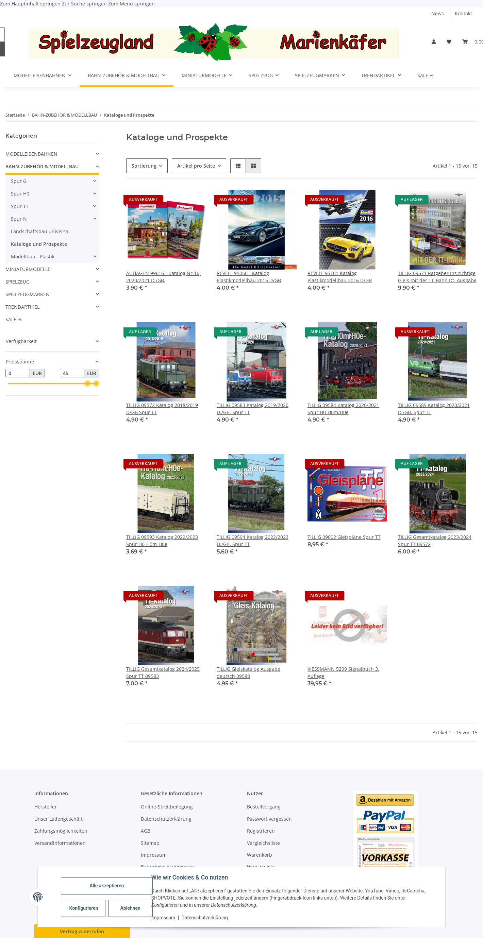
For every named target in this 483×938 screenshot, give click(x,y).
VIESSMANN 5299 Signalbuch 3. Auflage (343, 672)
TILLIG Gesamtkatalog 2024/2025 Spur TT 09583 (163, 672)
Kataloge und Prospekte (39, 244)
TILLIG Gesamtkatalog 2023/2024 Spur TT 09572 (434, 540)
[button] (433, 41)
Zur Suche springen (85, 3)
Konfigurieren (83, 908)
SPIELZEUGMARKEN (27, 294)
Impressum (163, 917)
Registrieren (261, 831)
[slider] (87, 384)
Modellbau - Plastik (32, 256)
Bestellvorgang (264, 806)
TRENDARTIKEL (22, 307)
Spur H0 (20, 193)
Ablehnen (130, 908)
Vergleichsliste (263, 843)
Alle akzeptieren (106, 885)
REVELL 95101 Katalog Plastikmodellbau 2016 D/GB (339, 277)
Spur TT (20, 206)
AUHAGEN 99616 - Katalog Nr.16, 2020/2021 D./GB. (163, 277)
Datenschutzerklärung (205, 917)
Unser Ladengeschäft (58, 819)
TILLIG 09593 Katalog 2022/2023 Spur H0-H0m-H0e (162, 540)
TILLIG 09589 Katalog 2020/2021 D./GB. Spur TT (434, 408)
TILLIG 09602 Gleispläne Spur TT (344, 537)
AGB (145, 831)
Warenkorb (259, 855)
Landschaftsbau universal (40, 231)
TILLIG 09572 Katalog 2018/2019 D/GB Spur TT (162, 408)
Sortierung (144, 166)
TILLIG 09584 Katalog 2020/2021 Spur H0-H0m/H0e (343, 408)
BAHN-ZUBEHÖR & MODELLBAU (42, 166)
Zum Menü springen (131, 3)
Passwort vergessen (269, 819)
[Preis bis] (72, 373)
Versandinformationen (60, 843)
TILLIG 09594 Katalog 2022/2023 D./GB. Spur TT (252, 540)
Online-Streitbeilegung (167, 806)
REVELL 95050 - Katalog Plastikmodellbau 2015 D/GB (249, 277)
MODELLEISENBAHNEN (31, 154)
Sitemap (150, 843)
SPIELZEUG (17, 281)
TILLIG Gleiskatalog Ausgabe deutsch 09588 (248, 672)
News (437, 13)
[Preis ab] (17, 373)
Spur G (19, 181)
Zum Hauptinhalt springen (31, 3)
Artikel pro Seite (196, 166)
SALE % (13, 319)
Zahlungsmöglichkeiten (60, 831)
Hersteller (45, 806)
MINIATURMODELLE (27, 269)
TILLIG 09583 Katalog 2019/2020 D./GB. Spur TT (252, 408)
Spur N (19, 219)
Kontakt (463, 13)
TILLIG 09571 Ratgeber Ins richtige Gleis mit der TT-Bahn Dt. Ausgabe (437, 277)
